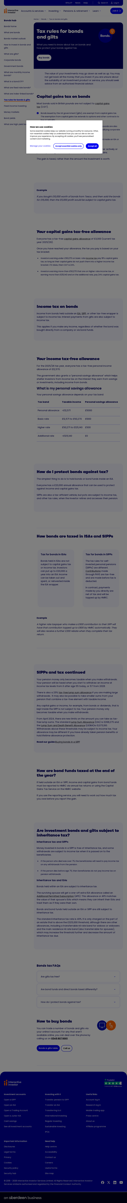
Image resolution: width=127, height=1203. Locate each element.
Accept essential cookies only (68, 146)
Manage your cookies (40, 146)
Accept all (92, 146)
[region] (64, 137)
